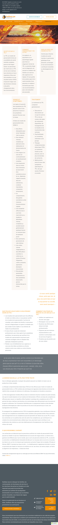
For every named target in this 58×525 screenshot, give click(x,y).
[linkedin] (51, 495)
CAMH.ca (8, 455)
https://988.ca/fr (6, 5)
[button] (54, 523)
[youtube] (55, 495)
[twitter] (51, 491)
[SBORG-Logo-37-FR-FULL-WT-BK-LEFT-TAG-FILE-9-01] (8, 15)
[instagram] (55, 491)
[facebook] (47, 491)
